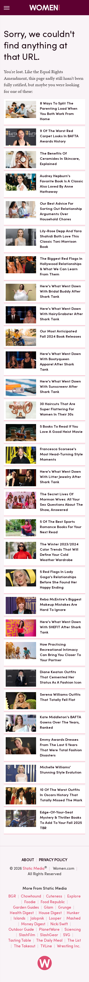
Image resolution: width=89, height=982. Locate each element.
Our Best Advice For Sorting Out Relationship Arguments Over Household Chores (61, 211)
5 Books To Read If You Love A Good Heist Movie (61, 429)
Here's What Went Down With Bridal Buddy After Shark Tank (60, 291)
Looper (55, 918)
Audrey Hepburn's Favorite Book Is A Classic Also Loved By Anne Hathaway (61, 184)
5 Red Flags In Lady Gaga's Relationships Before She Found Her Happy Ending (58, 579)
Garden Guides (26, 908)
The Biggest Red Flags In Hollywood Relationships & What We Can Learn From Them (61, 266)
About (28, 860)
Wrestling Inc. (68, 946)
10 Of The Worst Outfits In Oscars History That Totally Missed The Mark (61, 795)
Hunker (73, 913)
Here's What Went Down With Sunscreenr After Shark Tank (60, 386)
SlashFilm (27, 935)
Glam (48, 908)
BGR (12, 896)
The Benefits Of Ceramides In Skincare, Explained (60, 158)
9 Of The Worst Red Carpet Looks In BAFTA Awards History (59, 136)
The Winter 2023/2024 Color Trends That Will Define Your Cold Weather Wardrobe (59, 552)
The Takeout (24, 946)
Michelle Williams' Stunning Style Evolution (60, 769)
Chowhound (31, 896)
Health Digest (22, 913)
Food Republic (53, 902)
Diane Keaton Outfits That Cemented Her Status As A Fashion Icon (60, 677)
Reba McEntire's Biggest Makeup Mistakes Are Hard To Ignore (60, 604)
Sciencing (73, 930)
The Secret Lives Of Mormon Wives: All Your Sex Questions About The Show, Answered (61, 502)
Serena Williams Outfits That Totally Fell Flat (60, 697)
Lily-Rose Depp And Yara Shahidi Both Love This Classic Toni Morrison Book (61, 239)
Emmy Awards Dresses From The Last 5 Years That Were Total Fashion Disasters (61, 747)
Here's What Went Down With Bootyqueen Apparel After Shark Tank (60, 361)
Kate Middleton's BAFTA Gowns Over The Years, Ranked (60, 722)
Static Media (33, 868)
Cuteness (54, 896)
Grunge (64, 908)
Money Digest (33, 924)
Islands (19, 918)
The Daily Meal (49, 941)
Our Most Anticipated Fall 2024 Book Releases (60, 334)
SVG (66, 935)
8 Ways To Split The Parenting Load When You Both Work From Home (58, 111)
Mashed (73, 918)
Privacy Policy (53, 860)
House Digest (50, 913)
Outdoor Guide (21, 930)
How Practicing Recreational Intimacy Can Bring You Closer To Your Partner (60, 652)
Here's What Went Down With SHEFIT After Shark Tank (60, 627)
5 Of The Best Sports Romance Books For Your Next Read (60, 526)
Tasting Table (19, 941)
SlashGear (49, 935)
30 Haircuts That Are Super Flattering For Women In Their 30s (57, 409)
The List (74, 941)
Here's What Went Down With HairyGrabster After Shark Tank (61, 314)
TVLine (46, 946)
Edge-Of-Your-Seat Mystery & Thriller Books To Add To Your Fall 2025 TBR (61, 820)
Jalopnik (37, 918)
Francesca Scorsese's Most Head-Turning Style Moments (61, 454)
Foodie (30, 902)
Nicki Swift (59, 924)
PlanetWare (49, 930)
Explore (74, 896)
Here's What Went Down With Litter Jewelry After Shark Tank (60, 476)
